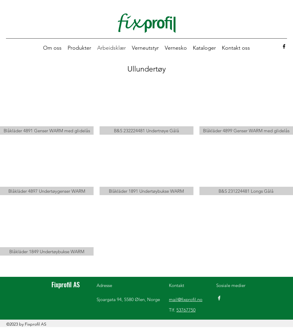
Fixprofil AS (65, 284)
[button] (79, 47)
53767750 (186, 310)
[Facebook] (284, 46)
